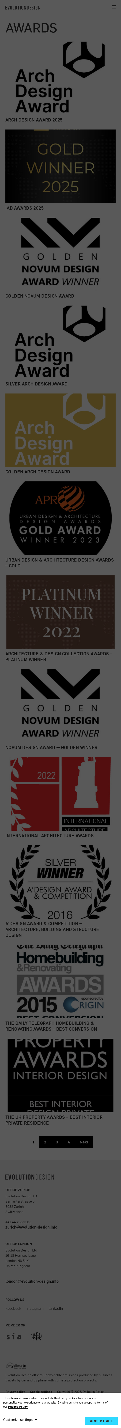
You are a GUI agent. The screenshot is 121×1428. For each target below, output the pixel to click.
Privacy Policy (18, 1406)
